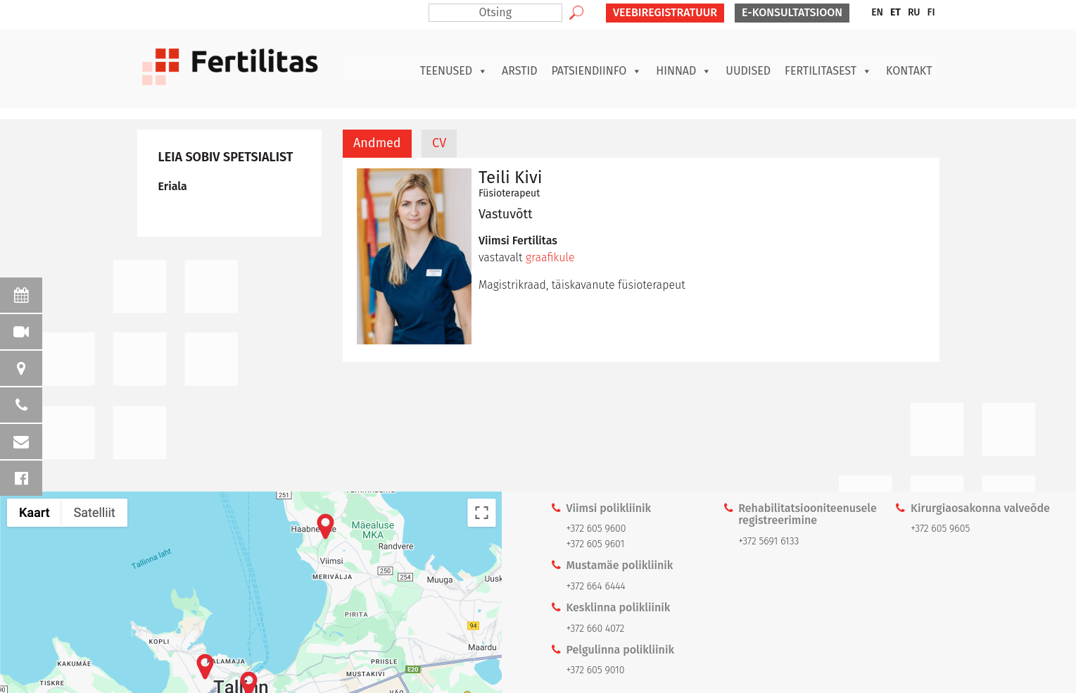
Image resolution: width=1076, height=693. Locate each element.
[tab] (377, 144)
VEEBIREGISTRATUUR (665, 12)
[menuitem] (877, 13)
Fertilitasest (828, 71)
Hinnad (683, 71)
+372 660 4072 (596, 629)
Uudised (748, 70)
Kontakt (909, 70)
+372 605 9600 (596, 529)
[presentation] (377, 144)
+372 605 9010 (596, 670)
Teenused (454, 71)
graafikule (552, 257)
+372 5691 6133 (768, 541)
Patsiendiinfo (596, 71)
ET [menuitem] (895, 12)
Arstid (519, 70)
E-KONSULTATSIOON (792, 12)
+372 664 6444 (596, 586)
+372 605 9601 (596, 544)
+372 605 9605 (940, 529)
